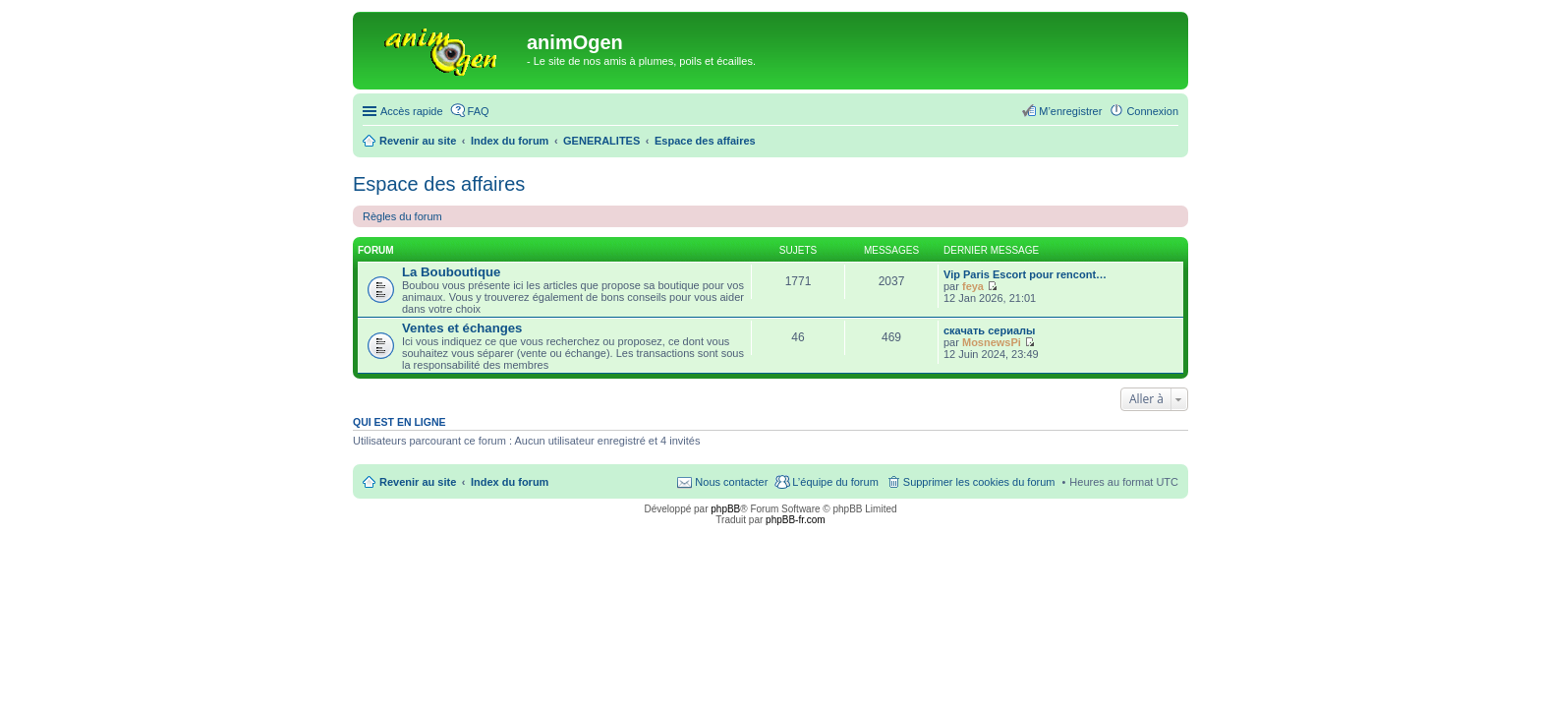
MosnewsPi (991, 342)
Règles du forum (402, 216)
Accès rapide (411, 111)
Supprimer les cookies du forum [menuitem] (979, 482)
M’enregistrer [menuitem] (1070, 111)
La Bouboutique (451, 272)
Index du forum (509, 482)
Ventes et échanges (462, 328)
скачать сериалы (989, 330)
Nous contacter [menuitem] (731, 482)
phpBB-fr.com (796, 519)
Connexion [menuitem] (1152, 111)
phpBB (725, 509)
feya (973, 286)
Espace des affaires (439, 184)
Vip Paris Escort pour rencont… (1025, 274)
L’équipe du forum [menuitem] (835, 482)
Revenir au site (417, 482)
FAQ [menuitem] (478, 111)
